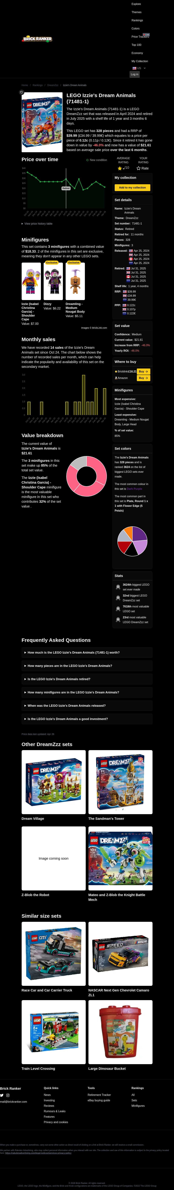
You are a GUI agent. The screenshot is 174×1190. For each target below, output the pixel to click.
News (47, 1094)
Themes (136, 12)
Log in (134, 74)
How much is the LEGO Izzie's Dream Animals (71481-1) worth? (74, 652)
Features (49, 1116)
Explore (136, 4)
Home (25, 85)
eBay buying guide (99, 1100)
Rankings (137, 20)
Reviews (49, 1105)
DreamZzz (52, 85)
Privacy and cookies (56, 1122)
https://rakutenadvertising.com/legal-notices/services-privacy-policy (38, 1153)
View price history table (38, 223)
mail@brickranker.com (13, 1101)
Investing (49, 1100)
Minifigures (138, 1105)
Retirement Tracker (99, 1094)
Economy (137, 53)
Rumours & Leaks (54, 1111)
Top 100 (136, 44)
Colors (135, 28)
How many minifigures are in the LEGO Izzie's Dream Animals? (73, 692)
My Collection (140, 61)
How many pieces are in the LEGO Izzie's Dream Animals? (70, 666)
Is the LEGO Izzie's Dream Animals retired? (59, 679)
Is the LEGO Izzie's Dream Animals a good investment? (68, 719)
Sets (134, 1100)
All (133, 1094)
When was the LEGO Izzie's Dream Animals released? (67, 705)
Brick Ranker (10, 1088)
